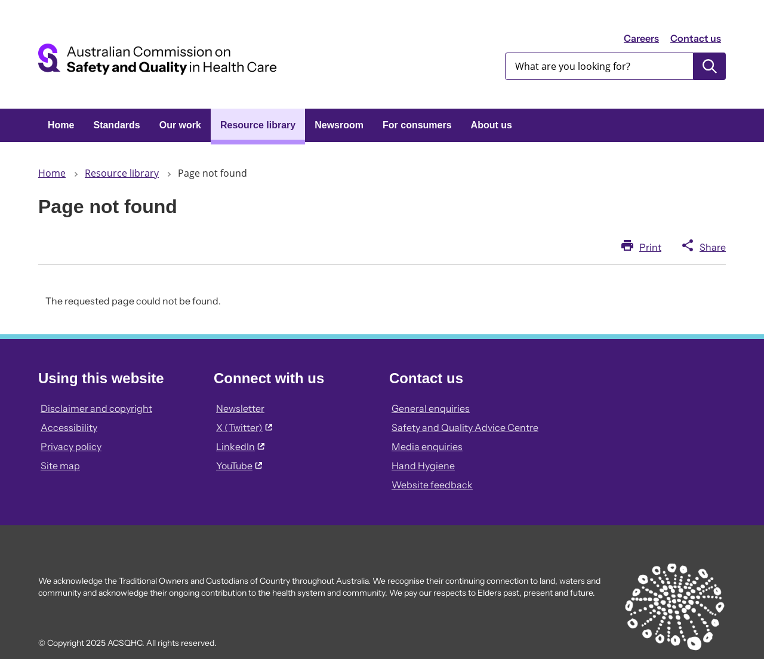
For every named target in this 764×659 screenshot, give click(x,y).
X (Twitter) (244, 427)
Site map (60, 466)
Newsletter (240, 408)
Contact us (695, 38)
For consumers (417, 125)
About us (491, 125)
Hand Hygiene (423, 466)
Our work (180, 125)
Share (713, 247)
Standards (116, 125)
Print (650, 247)
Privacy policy (71, 446)
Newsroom (339, 125)
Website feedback (432, 485)
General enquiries (431, 408)
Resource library (257, 125)
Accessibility (69, 427)
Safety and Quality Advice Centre (465, 427)
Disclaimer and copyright (96, 408)
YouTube (239, 466)
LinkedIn (240, 446)
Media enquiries (427, 446)
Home (61, 125)
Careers (641, 38)
